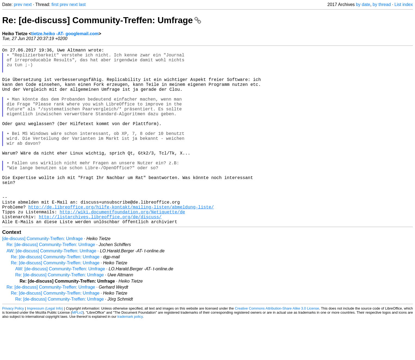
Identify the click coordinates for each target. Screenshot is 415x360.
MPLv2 (77, 352)
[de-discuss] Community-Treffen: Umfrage (42, 278)
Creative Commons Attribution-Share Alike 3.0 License (277, 348)
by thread (382, 4)
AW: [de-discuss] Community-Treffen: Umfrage (51, 290)
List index (403, 4)
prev (18, 4)
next (27, 4)
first (55, 4)
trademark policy (130, 356)
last (82, 4)
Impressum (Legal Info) (45, 348)
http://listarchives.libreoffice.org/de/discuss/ (100, 255)
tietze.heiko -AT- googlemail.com (65, 33)
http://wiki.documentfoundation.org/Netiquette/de (122, 249)
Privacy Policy (13, 348)
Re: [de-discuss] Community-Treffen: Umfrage (101, 20)
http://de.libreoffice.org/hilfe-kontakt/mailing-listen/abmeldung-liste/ (121, 243)
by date (363, 4)
